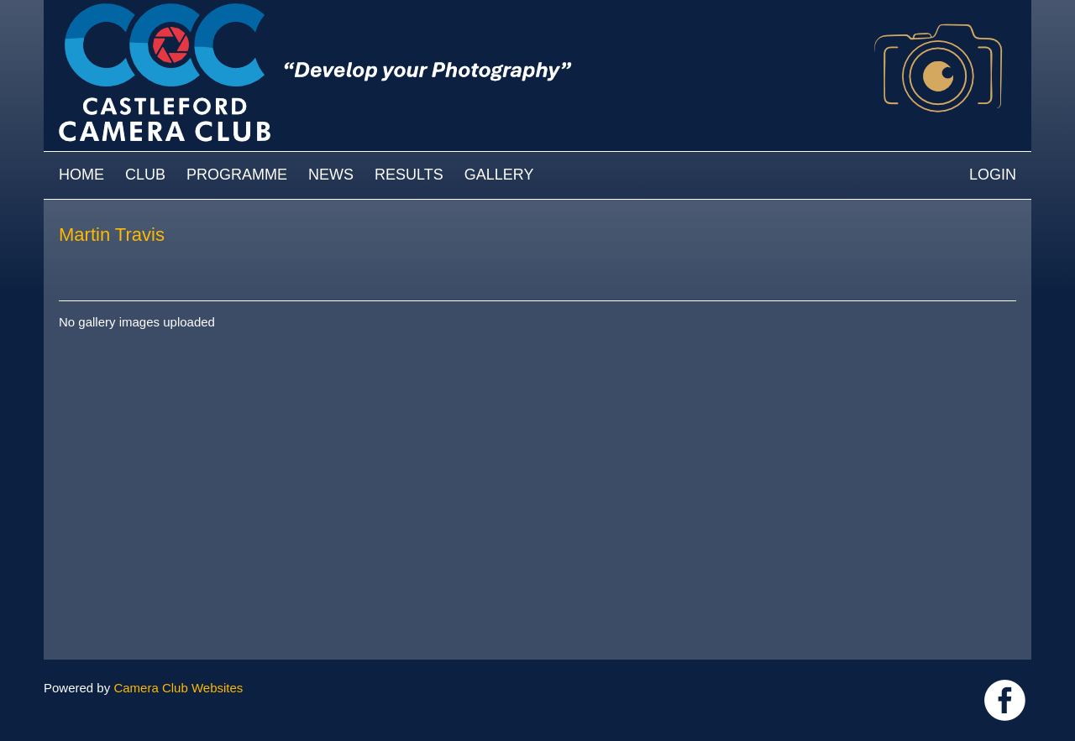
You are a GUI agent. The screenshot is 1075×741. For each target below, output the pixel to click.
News (331, 174)
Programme (236, 174)
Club (145, 174)
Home (81, 174)
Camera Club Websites (178, 688)
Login (992, 174)
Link (1004, 700)
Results (409, 174)
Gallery (499, 174)
